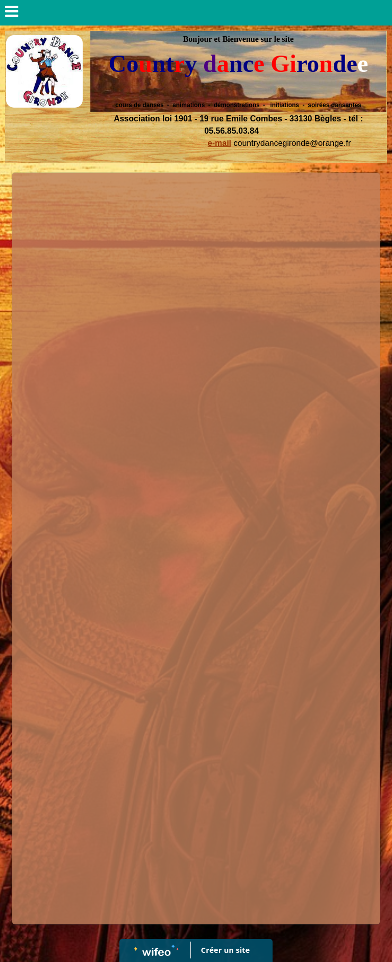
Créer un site (225, 950)
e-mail (219, 143)
